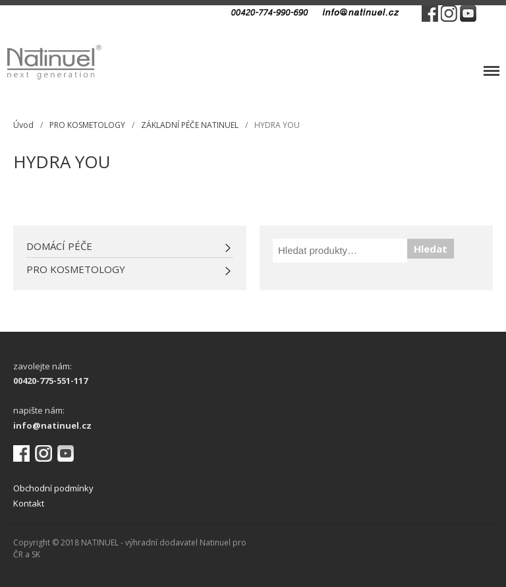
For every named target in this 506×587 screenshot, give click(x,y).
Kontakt (28, 503)
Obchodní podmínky (53, 488)
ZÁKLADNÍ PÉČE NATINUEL (190, 125)
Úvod (23, 125)
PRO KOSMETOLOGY (87, 125)
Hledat (430, 248)
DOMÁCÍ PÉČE (59, 246)
